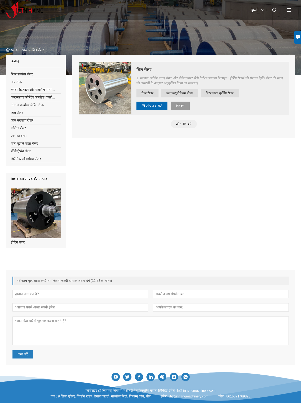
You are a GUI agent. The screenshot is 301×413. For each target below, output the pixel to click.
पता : (54, 410)
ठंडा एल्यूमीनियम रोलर (181, 93)
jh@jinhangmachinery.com (188, 410)
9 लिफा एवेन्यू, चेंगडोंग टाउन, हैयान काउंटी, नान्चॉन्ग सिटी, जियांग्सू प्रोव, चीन (104, 410)
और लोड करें (185, 124)
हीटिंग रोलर (17, 242)
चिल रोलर (145, 69)
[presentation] (13, 216)
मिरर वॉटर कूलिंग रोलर (221, 93)
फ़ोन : (222, 410)
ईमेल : (165, 410)
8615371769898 (238, 410)
